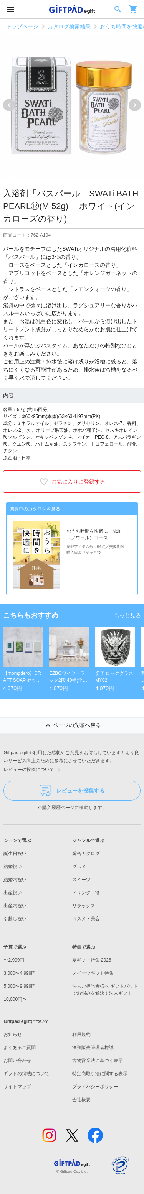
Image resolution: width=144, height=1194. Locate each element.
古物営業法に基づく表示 (97, 1060)
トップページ (22, 26)
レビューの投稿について (33, 770)
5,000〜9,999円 (19, 986)
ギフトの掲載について (26, 1073)
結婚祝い (12, 866)
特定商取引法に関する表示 (99, 1073)
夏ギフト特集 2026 (91, 960)
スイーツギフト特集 (93, 973)
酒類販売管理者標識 (93, 1047)
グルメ (79, 866)
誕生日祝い (14, 853)
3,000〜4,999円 (19, 973)
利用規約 (81, 1034)
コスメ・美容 (86, 918)
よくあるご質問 (19, 1047)
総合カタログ (86, 853)
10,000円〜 (15, 999)
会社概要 (81, 1099)
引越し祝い (14, 918)
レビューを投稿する (72, 790)
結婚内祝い (14, 879)
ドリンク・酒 (86, 892)
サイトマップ (17, 1086)
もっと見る (127, 615)
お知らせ (12, 1034)
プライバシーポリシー (95, 1086)
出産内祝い (14, 905)
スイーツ (81, 879)
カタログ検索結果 (69, 26)
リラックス (83, 905)
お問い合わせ (17, 1060)
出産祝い (12, 892)
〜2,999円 (13, 960)
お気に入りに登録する (72, 481)
